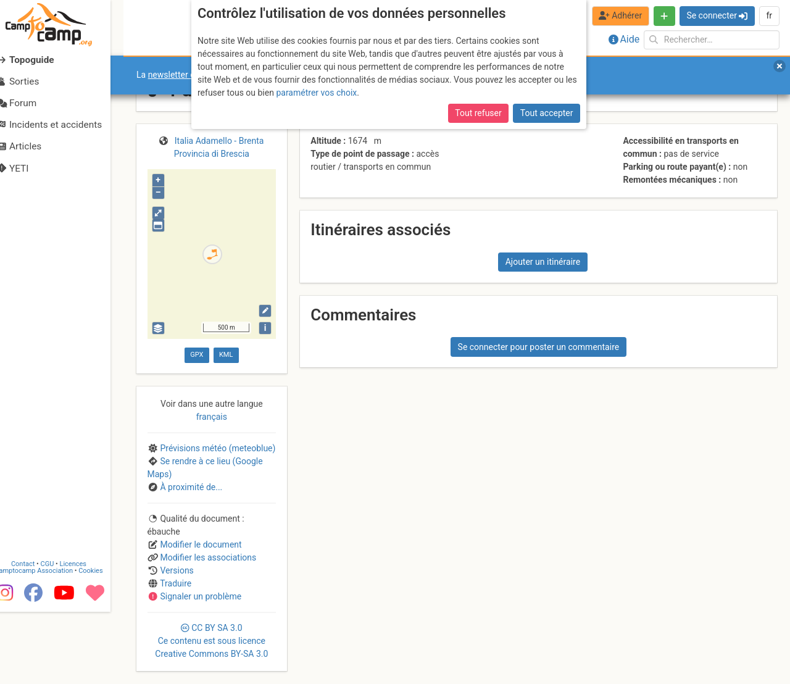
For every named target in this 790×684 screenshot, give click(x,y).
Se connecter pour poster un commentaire (539, 347)
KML (226, 355)
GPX (196, 355)
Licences (86, 636)
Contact (36, 636)
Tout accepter (546, 113)
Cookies (103, 643)
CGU (60, 636)
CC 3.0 (211, 641)
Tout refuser (478, 113)
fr (769, 15)
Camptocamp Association (46, 643)
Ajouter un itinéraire (542, 262)
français (211, 417)
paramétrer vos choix (316, 93)
